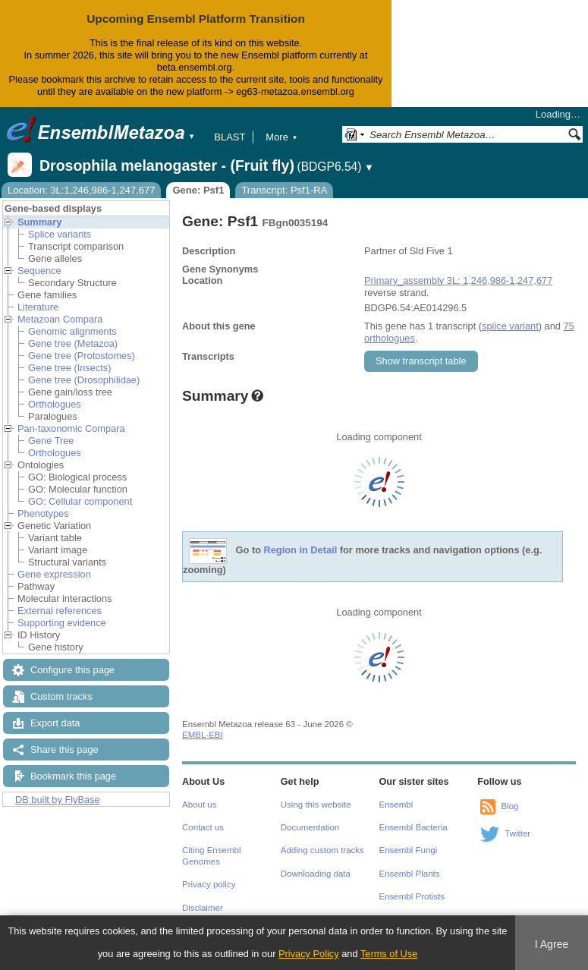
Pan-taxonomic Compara (71, 428)
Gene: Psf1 (198, 190)
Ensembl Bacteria (413, 827)
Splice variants (59, 234)
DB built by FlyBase (57, 799)
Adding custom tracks (322, 850)
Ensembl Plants (409, 873)
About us (199, 804)
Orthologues (54, 404)
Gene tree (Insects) (70, 367)
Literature (37, 307)
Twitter (517, 833)
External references (59, 610)
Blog (509, 806)
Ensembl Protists (412, 896)
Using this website (316, 804)
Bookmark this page (73, 776)
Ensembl (396, 804)
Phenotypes (43, 513)
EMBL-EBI (202, 734)
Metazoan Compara (59, 319)
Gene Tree (51, 440)
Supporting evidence (61, 622)
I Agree (552, 944)
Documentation (310, 827)
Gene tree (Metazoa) (73, 343)
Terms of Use (388, 953)
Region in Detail (301, 550)
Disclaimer (202, 907)
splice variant (510, 326)
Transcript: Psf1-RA (284, 190)
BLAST (229, 137)
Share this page (64, 749)
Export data (55, 723)
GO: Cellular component (80, 501)
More (281, 137)
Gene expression (54, 574)
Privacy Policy (308, 953)
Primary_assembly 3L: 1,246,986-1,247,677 (458, 280)
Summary (39, 222)
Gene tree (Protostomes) (81, 355)
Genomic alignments (72, 331)
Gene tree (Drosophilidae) (84, 380)
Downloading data (316, 873)
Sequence (39, 270)
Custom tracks (61, 696)
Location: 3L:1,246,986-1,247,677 (81, 190)
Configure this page (72, 670)
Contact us (203, 827)
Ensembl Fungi (408, 850)
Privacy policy (208, 884)
